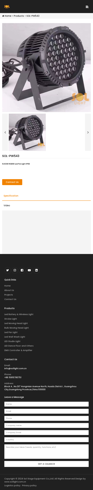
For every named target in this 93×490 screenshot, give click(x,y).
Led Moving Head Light (16, 323)
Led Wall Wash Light (14, 336)
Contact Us (12, 182)
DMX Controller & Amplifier (18, 350)
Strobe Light (10, 318)
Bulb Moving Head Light (16, 327)
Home (6, 15)
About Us (9, 290)
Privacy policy (29, 485)
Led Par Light (10, 332)
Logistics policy (12, 485)
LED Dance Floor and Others (19, 345)
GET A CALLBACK (46, 463)
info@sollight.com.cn (15, 368)
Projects (8, 294)
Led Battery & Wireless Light (18, 314)
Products (19, 15)
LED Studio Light (12, 341)
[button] (5, 132)
